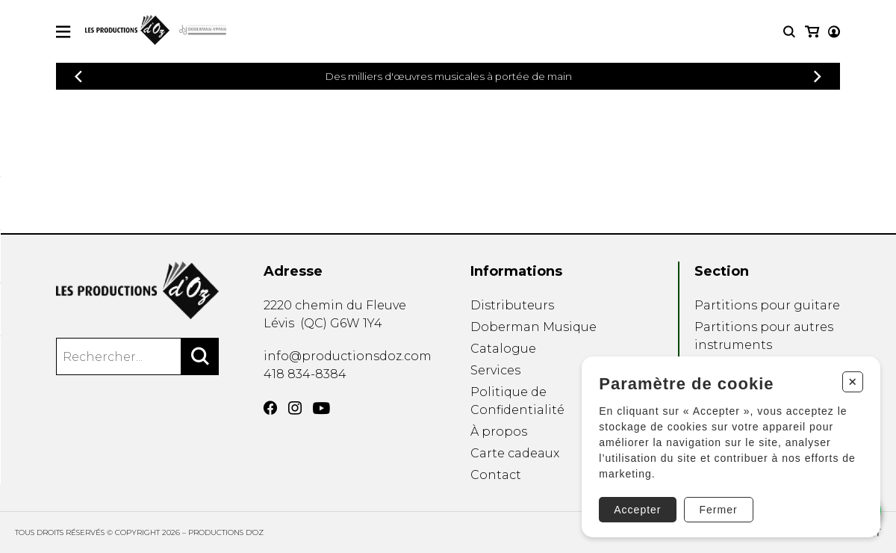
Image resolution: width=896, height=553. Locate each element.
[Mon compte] (811, 32)
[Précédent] (78, 76)
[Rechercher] (200, 356)
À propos (498, 431)
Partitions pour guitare (767, 305)
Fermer (716, 507)
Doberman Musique (533, 327)
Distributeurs (512, 305)
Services (495, 370)
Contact (495, 475)
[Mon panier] (833, 32)
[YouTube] (321, 408)
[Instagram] (295, 408)
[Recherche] (789, 32)
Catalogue (503, 349)
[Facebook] (270, 408)
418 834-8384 (305, 374)
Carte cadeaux (514, 453)
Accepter (635, 507)
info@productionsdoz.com (348, 356)
